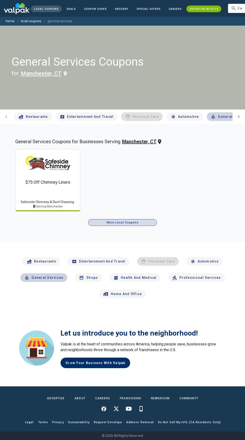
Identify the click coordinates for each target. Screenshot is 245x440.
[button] (149, 9)
